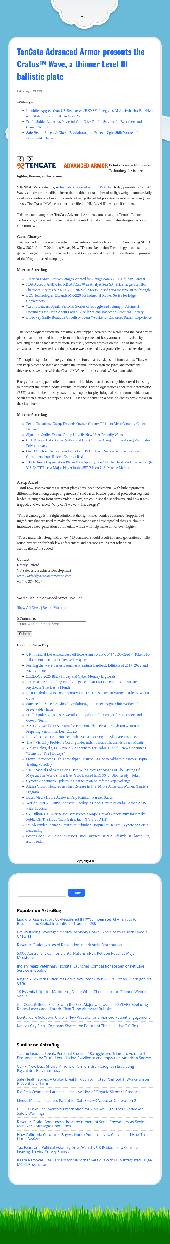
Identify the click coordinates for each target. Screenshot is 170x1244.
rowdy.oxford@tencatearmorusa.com (44, 576)
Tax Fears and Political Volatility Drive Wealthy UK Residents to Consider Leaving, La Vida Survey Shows (78, 1149)
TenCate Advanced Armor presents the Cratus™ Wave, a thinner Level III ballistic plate (81, 63)
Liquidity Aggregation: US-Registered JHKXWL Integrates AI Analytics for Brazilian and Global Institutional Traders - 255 (77, 921)
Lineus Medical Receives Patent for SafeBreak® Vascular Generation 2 (76, 1100)
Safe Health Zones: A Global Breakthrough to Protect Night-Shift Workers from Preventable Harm (83, 1081)
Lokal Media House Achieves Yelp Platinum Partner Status (69, 797)
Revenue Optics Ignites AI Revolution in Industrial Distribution (69, 944)
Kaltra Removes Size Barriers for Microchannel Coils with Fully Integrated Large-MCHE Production (85, 1162)
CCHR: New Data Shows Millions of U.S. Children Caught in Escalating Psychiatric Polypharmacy (75, 1068)
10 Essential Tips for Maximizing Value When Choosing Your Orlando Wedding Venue (83, 993)
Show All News (28, 608)
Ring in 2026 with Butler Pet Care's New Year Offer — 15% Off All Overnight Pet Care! (84, 981)
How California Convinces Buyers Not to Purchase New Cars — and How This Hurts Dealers (82, 1136)
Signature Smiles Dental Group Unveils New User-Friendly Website (76, 435)
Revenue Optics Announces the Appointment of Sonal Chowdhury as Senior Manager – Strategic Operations (81, 1123)
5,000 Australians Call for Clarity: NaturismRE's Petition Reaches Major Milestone (76, 955)
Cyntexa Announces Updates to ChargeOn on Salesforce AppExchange (78, 781)
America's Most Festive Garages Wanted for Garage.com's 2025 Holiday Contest (85, 279)
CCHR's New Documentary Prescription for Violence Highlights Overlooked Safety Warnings (80, 1111)
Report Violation (55, 608)
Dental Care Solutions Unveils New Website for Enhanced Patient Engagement (83, 1017)
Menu (84, 17)
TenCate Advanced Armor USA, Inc (85, 187)
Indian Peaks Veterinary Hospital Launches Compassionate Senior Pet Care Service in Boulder (80, 968)
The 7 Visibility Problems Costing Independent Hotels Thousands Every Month (84, 742)
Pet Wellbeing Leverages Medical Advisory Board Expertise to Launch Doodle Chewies (82, 934)
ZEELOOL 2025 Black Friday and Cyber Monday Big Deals (71, 676)
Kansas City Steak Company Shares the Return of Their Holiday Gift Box (77, 1025)
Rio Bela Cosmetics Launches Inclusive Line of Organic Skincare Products (81, 737)
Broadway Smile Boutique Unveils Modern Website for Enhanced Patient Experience (89, 317)
